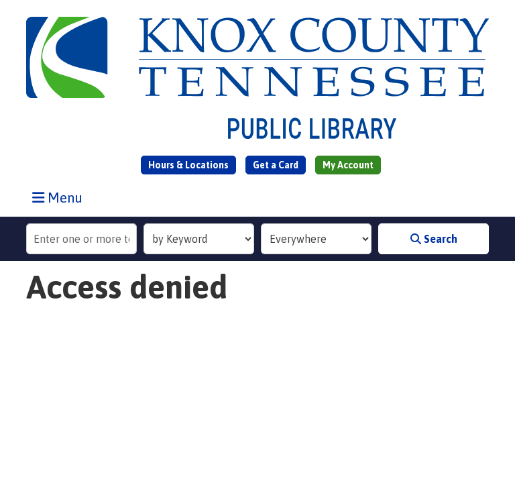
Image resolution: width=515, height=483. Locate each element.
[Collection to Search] (316, 238)
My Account (348, 165)
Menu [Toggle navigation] (60, 197)
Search (433, 239)
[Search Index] (199, 238)
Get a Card (275, 165)
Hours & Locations (188, 165)
